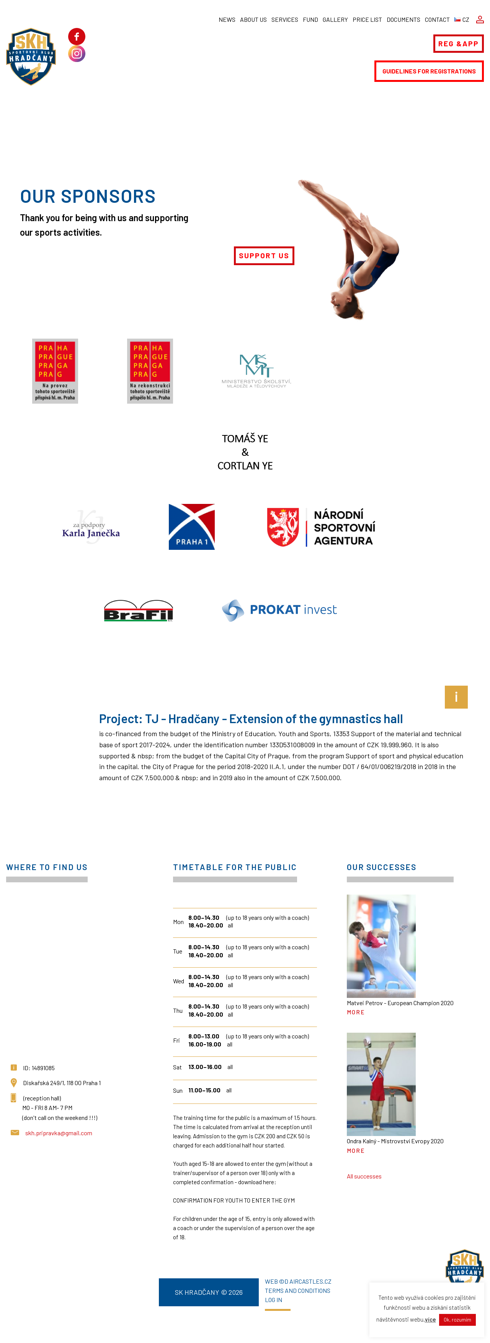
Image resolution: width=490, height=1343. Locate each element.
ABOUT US (253, 19)
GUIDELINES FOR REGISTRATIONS (429, 71)
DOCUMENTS (403, 19)
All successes (364, 1176)
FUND (310, 19)
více (430, 1319)
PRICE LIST (367, 19)
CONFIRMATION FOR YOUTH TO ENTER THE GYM (234, 1200)
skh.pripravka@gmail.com (58, 1132)
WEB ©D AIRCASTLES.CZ (298, 1281)
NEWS (227, 19)
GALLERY (335, 19)
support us (264, 255)
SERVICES (284, 19)
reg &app (458, 43)
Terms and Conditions (297, 1291)
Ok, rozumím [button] (457, 1320)
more (356, 1012)
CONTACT (437, 19)
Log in (273, 1300)
